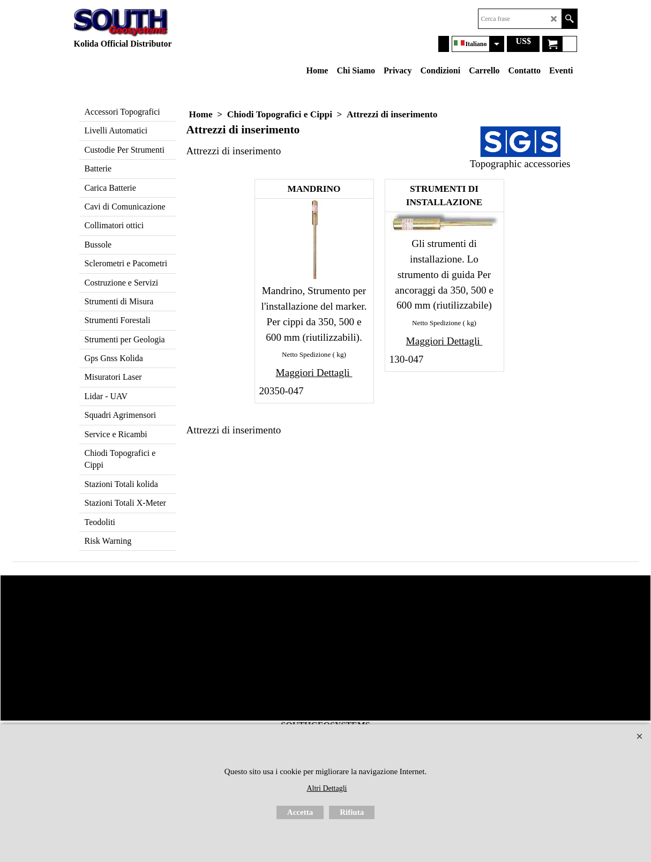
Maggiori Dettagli (314, 372)
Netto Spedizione (306, 354)
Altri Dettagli (326, 788)
